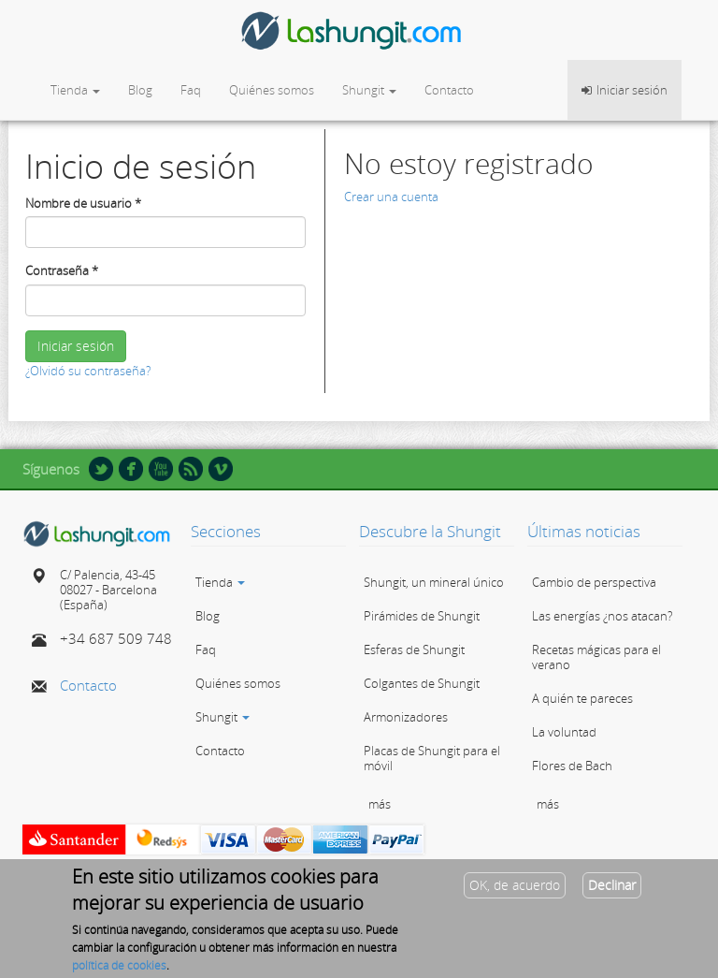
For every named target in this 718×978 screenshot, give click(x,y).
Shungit (369, 89)
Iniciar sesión (75, 346)
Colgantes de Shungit (422, 683)
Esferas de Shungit (414, 649)
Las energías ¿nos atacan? (602, 615)
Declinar (612, 893)
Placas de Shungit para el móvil (432, 758)
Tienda (75, 89)
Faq (190, 89)
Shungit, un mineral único (434, 582)
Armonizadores (406, 716)
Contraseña (61, 270)
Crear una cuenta (391, 196)
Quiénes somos (271, 89)
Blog (140, 89)
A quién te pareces (582, 698)
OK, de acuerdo (514, 893)
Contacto (449, 89)
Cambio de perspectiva (594, 582)
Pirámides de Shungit (422, 615)
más (379, 804)
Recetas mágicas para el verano (596, 657)
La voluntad (564, 731)
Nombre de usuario (83, 203)
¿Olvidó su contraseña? (88, 370)
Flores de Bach (572, 765)
